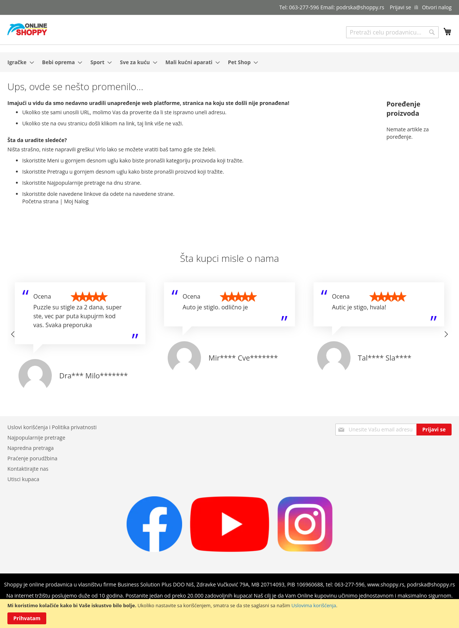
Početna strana (40, 201)
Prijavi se (400, 7)
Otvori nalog (437, 7)
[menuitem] (18, 62)
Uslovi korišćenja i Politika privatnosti (52, 427)
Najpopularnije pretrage (36, 437)
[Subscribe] (434, 429)
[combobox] (392, 32)
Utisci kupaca (23, 479)
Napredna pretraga (30, 447)
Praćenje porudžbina (32, 458)
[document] (229, 613)
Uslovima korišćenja (313, 605)
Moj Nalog (76, 201)
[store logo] (27, 29)
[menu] (229, 62)
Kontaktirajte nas (27, 468)
